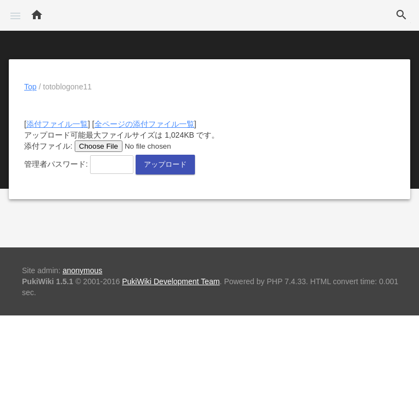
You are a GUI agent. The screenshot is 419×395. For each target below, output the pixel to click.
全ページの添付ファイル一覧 (144, 124)
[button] (15, 15)
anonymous (82, 270)
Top (30, 86)
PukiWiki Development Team (171, 281)
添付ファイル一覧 (57, 124)
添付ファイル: (48, 146)
